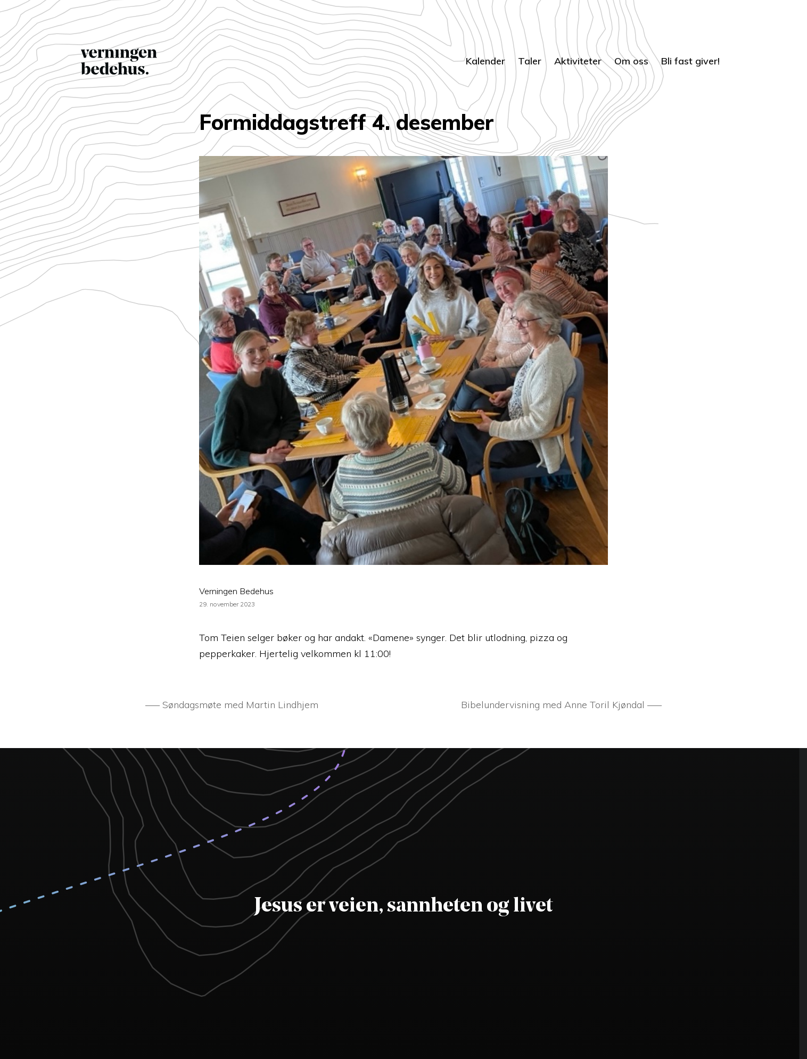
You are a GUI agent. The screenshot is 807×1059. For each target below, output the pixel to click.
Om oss (631, 61)
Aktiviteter (578, 61)
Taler (529, 61)
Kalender (485, 61)
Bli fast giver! (690, 61)
